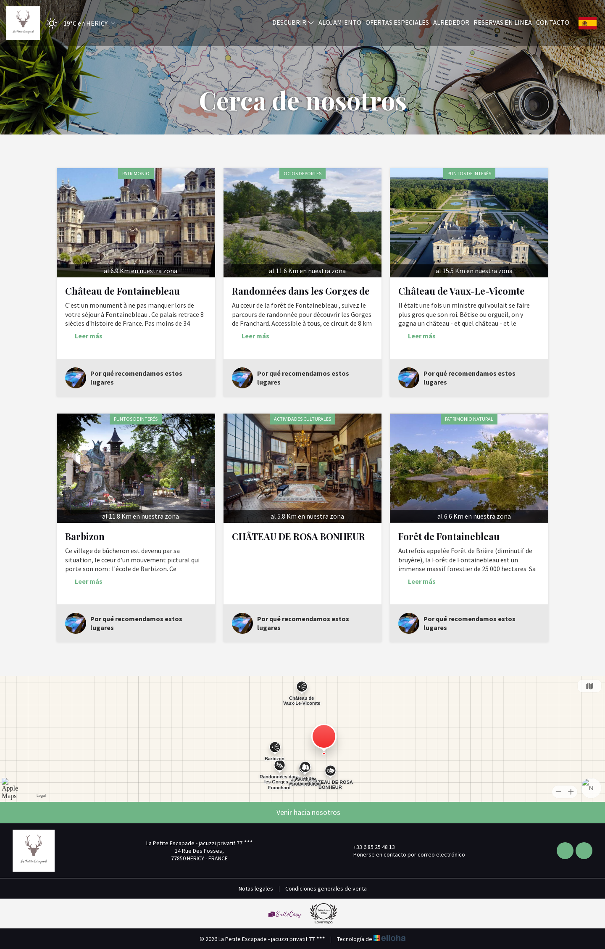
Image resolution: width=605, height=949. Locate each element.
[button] (78, 23)
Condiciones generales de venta (326, 888)
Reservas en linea (502, 22)
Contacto (552, 22)
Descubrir (293, 22)
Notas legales (256, 888)
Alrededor (451, 22)
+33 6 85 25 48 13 (369, 847)
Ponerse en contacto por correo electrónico (404, 854)
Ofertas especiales (397, 22)
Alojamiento (339, 22)
